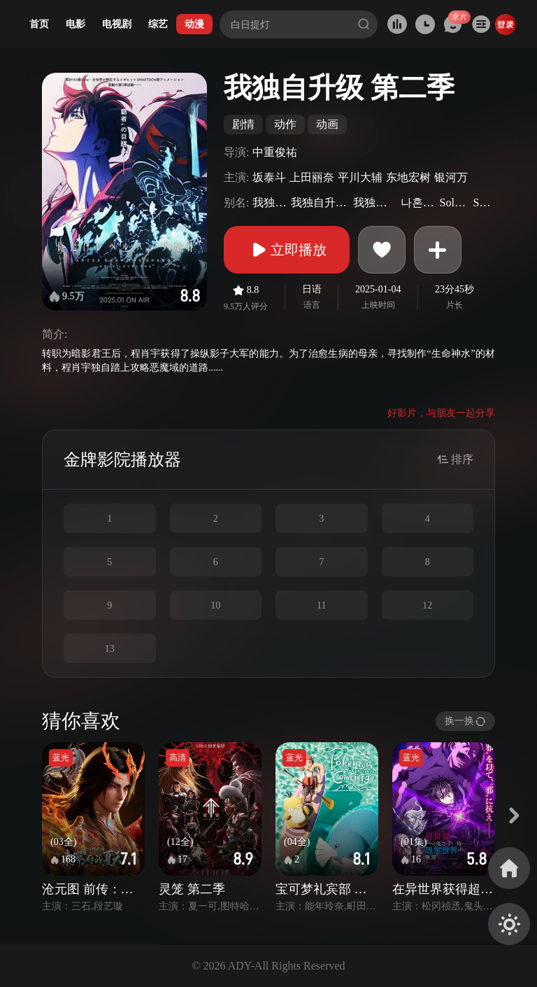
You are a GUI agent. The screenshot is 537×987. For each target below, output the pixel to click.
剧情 (243, 124)
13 (110, 649)
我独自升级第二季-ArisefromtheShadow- (320, 202)
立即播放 (287, 250)
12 (427, 605)
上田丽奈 (311, 177)
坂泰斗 (269, 177)
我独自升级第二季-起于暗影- (374, 202)
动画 (327, 124)
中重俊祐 (274, 152)
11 (321, 605)
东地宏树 (408, 177)
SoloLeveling (482, 202)
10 (215, 605)
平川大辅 (360, 177)
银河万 (451, 177)
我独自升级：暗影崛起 (269, 202)
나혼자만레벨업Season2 (418, 202)
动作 (285, 124)
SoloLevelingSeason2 (455, 202)
